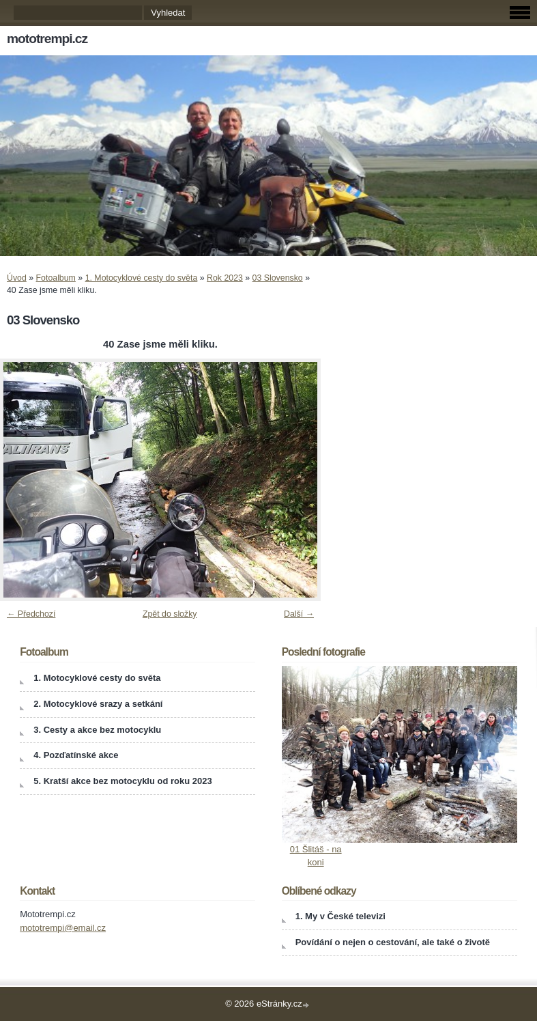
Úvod (17, 278)
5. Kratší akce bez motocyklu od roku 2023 (122, 781)
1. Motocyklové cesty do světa (141, 278)
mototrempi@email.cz (63, 928)
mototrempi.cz (47, 38)
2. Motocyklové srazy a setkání (97, 704)
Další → (299, 614)
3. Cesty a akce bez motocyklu (97, 730)
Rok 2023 (225, 278)
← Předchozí (31, 614)
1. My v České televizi (340, 916)
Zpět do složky (170, 614)
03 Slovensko (277, 278)
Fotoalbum (56, 278)
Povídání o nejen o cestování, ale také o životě (392, 942)
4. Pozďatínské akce (75, 755)
